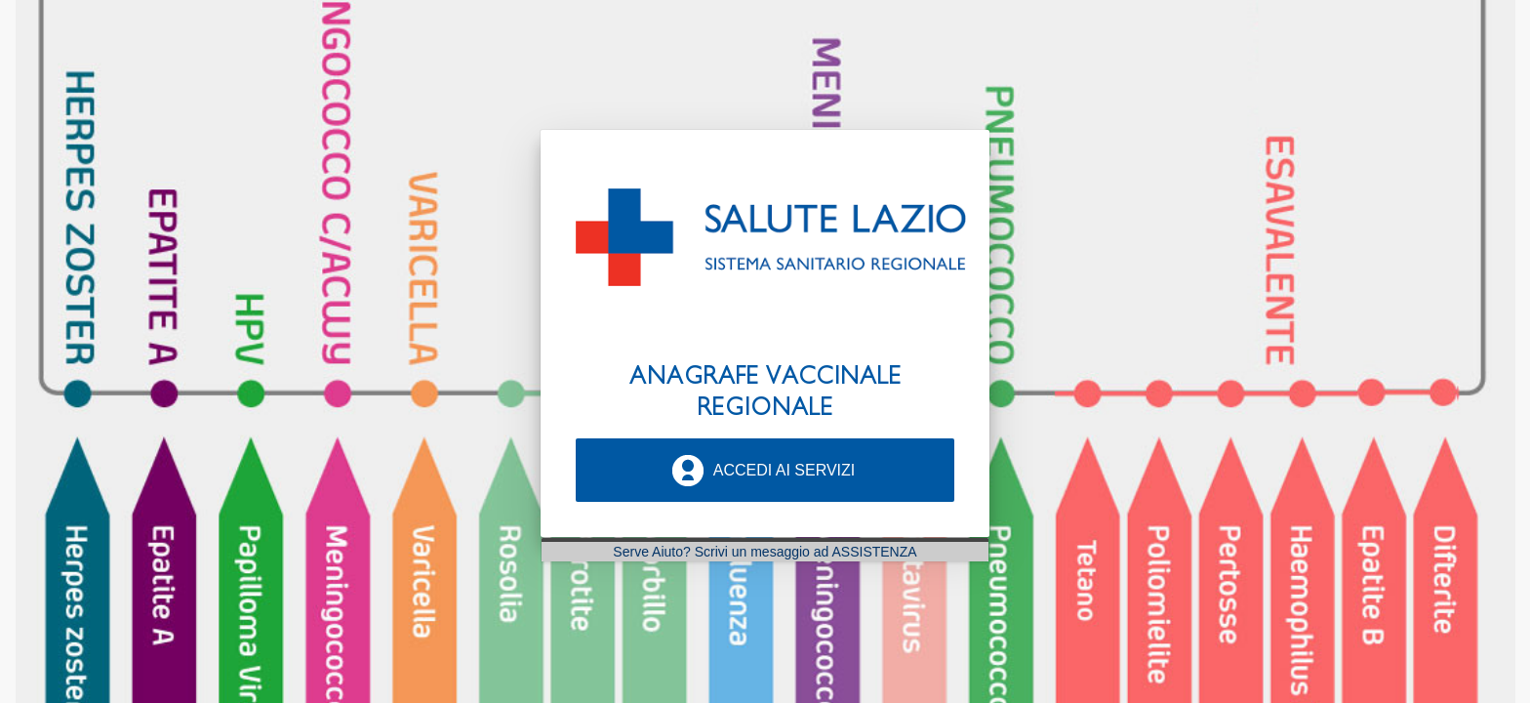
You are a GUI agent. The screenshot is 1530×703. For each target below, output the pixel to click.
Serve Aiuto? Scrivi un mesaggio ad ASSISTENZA (764, 551)
